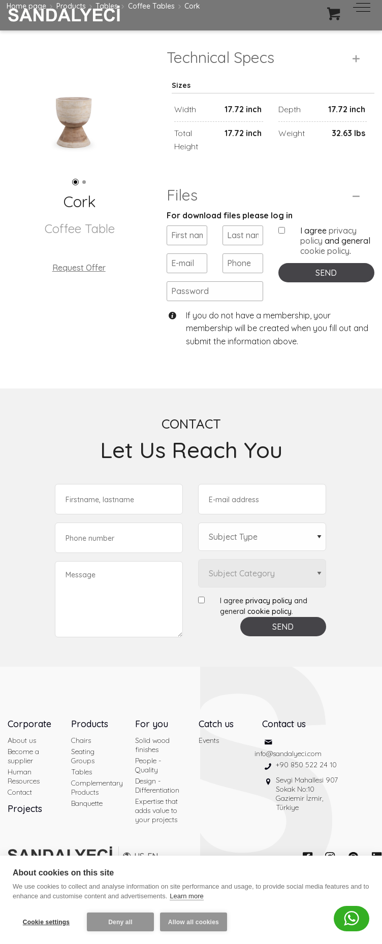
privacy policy (268, 613)
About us (22, 753)
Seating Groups (82, 769)
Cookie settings (46, 922)
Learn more (186, 897)
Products (89, 736)
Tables (81, 784)
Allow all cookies (194, 922)
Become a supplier (23, 769)
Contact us (284, 736)
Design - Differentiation (157, 798)
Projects (25, 821)
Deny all (120, 922)
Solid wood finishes (152, 757)
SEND (326, 285)
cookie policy (324, 263)
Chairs (81, 753)
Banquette (87, 816)
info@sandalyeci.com (288, 765)
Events (209, 753)
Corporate (29, 736)
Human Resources (24, 789)
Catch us (216, 736)
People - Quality (148, 778)
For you (151, 736)
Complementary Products (95, 800)
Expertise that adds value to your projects (156, 823)
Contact (20, 804)
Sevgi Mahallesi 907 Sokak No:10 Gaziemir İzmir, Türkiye (307, 806)
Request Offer (79, 268)
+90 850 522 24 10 (306, 777)
